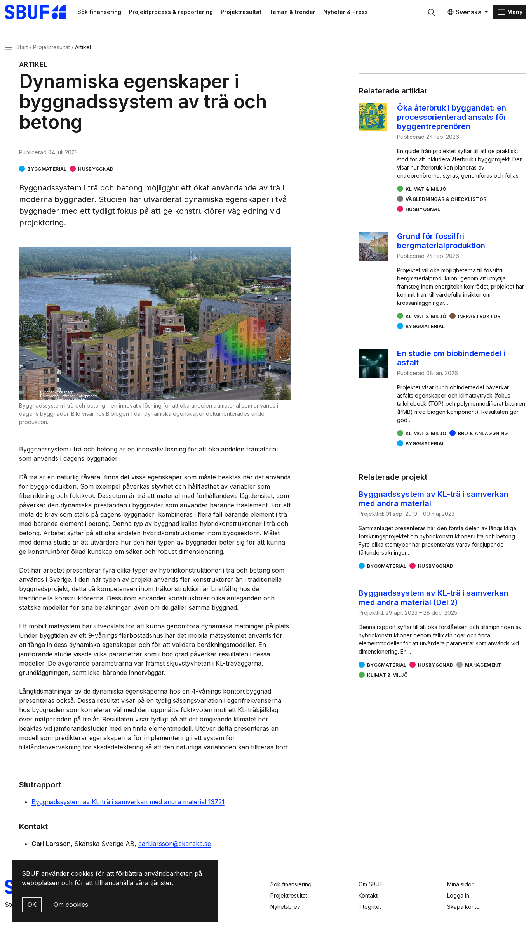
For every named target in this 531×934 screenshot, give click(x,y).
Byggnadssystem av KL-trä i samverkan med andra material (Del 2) (433, 598)
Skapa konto (463, 906)
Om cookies (71, 904)
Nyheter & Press (348, 12)
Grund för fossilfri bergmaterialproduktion (441, 241)
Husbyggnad (96, 170)
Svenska (464, 12)
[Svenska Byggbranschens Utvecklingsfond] (41, 12)
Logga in (458, 895)
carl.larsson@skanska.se (174, 844)
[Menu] (509, 12)
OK (32, 904)
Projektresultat (244, 12)
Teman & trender (295, 12)
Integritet (370, 906)
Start (22, 48)
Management (483, 666)
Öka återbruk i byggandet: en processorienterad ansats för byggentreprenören (452, 118)
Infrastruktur (479, 317)
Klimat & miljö (426, 190)
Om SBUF (371, 884)
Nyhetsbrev (285, 906)
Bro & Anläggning (483, 434)
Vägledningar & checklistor (446, 200)
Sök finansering (102, 12)
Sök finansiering (291, 884)
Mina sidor (460, 884)
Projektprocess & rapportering (174, 12)
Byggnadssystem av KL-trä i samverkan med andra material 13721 (128, 802)
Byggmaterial (46, 170)
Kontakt (368, 895)
